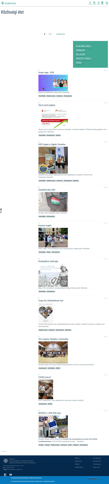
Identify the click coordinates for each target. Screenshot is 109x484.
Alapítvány (78, 461)
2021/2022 (105, 410)
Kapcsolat (96, 467)
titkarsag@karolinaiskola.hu (14, 469)
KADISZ (58, 368)
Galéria (77, 464)
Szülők (70, 445)
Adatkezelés (79, 467)
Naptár (77, 458)
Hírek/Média (42, 96)
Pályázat (58, 135)
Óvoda (78, 63)
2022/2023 (105, 102)
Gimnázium (80, 50)
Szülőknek (75, 180)
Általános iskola (83, 46)
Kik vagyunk (97, 458)
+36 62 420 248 (10, 467)
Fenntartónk (97, 461)
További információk (49, 481)
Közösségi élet (68, 96)
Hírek (50, 34)
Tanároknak (97, 464)
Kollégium (80, 54)
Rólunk (48, 252)
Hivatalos (41, 445)
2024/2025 (105, 70)
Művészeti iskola (83, 58)
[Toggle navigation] (107, 3)
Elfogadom (93, 479)
